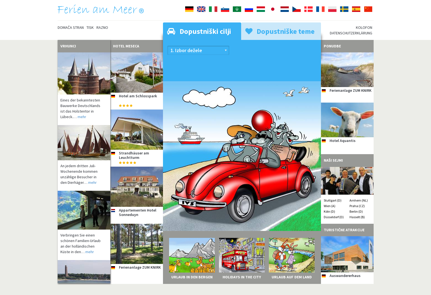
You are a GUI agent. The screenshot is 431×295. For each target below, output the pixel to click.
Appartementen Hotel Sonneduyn (137, 212)
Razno (102, 27)
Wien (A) (329, 206)
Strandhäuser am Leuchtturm (134, 155)
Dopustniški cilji (199, 31)
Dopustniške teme (280, 31)
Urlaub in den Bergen (192, 276)
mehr (82, 116)
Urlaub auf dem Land (292, 276)
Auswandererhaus (345, 275)
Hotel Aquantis (343, 140)
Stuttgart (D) (332, 200)
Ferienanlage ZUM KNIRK (140, 267)
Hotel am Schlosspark (138, 95)
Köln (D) (329, 211)
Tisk (90, 27)
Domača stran (71, 27)
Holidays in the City (242, 276)
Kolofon (364, 27)
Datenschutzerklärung (351, 32)
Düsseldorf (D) (334, 217)
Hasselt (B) (357, 217)
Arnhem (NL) (359, 200)
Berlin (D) (356, 211)
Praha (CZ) (357, 206)
